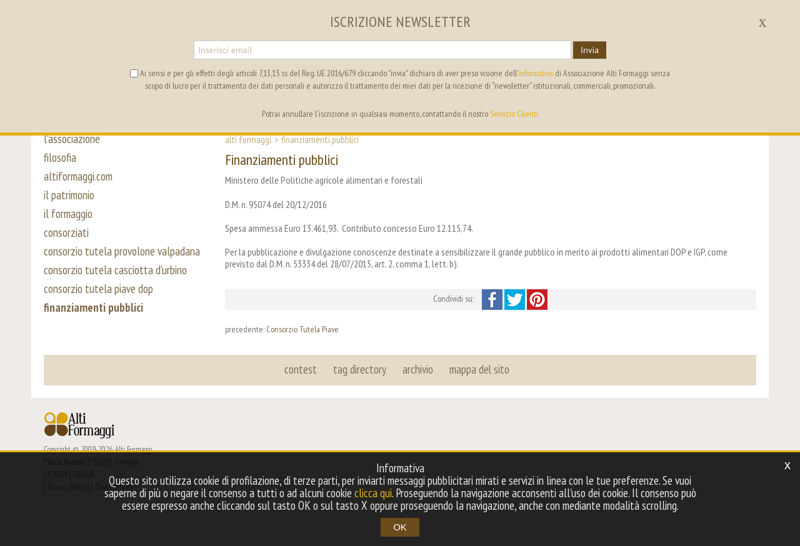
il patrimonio (69, 195)
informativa (535, 73)
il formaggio (68, 213)
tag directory (359, 369)
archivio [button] (417, 369)
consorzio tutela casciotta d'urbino (115, 270)
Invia (590, 50)
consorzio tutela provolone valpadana (122, 251)
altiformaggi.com (78, 176)
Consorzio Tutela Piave (302, 329)
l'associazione (72, 138)
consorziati (66, 232)
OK (400, 527)
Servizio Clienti (514, 113)
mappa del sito (479, 369)
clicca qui (373, 492)
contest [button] (300, 369)
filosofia (60, 157)
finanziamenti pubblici (93, 307)
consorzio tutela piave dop (98, 288)
